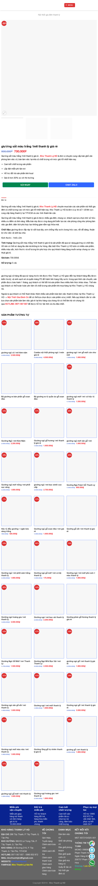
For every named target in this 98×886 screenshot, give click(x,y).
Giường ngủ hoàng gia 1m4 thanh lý (46, 794)
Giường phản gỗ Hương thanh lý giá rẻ (81, 618)
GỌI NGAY (25, 185)
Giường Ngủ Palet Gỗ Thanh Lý (81, 485)
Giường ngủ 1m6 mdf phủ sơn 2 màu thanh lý (81, 574)
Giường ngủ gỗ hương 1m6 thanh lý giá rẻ (49, 441)
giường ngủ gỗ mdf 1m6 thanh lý (15, 794)
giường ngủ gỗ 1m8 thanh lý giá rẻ (81, 662)
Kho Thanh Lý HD (48, 156)
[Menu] (69, 5)
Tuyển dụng (47, 841)
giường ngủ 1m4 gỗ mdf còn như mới (81, 353)
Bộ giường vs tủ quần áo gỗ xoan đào (49, 397)
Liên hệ (87, 866)
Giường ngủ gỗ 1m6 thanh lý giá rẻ (81, 706)
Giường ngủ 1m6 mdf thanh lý (47, 705)
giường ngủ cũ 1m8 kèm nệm (14, 352)
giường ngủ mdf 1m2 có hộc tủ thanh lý (80, 397)
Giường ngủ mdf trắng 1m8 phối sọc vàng (15, 486)
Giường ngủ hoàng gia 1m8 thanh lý (13, 618)
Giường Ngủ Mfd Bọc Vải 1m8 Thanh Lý (47, 662)
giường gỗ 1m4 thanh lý (77, 749)
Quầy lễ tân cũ (64, 867)
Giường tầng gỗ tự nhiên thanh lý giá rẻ (48, 750)
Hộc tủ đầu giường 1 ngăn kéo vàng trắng (15, 530)
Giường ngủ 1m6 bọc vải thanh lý (49, 617)
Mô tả (3, 200)
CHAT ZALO (71, 185)
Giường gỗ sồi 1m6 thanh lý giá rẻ (81, 530)
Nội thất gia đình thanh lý (49, 15)
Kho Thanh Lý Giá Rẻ (22, 864)
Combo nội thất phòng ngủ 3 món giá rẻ (49, 353)
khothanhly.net (19, 861)
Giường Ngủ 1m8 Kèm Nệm (13, 441)
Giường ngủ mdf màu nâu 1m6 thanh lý (15, 750)
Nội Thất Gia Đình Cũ (18, 297)
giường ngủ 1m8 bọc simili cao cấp (48, 486)
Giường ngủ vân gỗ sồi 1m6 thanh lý (13, 706)
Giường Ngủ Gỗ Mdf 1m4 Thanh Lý (15, 662)
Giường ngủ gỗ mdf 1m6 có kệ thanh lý (47, 574)
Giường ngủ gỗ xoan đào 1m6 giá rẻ (49, 530)
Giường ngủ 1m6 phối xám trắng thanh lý (15, 574)
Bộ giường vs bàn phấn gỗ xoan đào (15, 397)
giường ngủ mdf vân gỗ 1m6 (79, 441)
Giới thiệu (46, 838)
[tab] (3, 200)
